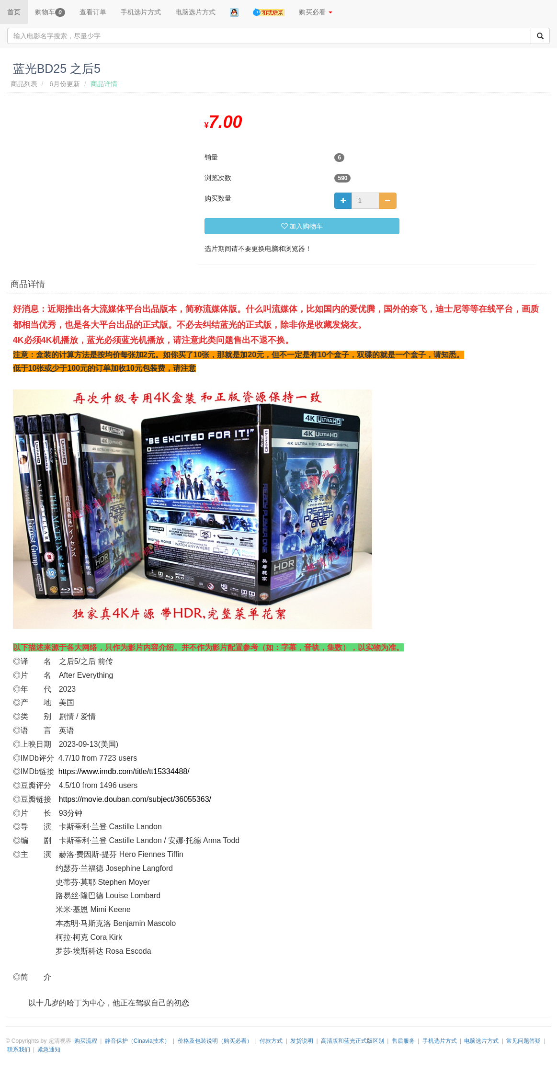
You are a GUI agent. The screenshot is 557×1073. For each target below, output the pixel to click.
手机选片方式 (141, 12)
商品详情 (28, 284)
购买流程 (85, 1041)
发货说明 (301, 1041)
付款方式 (271, 1041)
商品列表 (24, 84)
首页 (14, 12)
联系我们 (18, 1049)
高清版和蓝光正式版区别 (352, 1041)
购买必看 (315, 12)
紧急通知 (48, 1049)
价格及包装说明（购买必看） (215, 1041)
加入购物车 (302, 226)
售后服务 (403, 1041)
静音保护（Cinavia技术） (137, 1041)
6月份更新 (64, 84)
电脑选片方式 (195, 12)
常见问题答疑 (523, 1041)
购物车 (50, 12)
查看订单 (93, 12)
